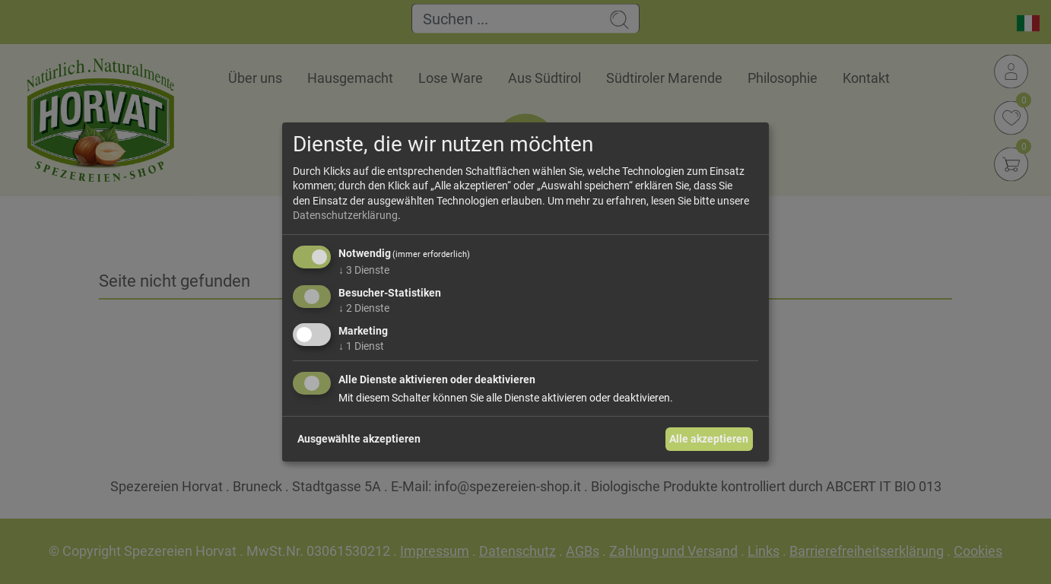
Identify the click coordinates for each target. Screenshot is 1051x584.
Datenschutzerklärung (345, 215)
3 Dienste (363, 270)
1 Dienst (361, 345)
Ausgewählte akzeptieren (359, 439)
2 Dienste (363, 308)
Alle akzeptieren (708, 439)
